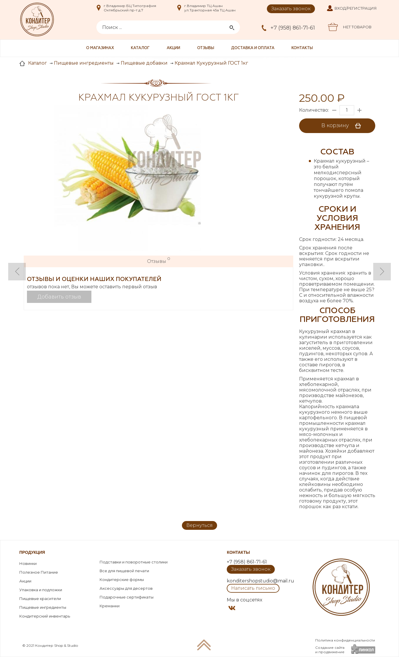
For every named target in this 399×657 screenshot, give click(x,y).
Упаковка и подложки (40, 589)
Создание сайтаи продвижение (330, 649)
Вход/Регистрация (356, 8)
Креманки (110, 605)
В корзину (343, 125)
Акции (173, 48)
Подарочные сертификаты (127, 597)
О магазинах (100, 48)
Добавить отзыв (59, 297)
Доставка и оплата (252, 48)
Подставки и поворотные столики (134, 562)
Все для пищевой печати (124, 570)
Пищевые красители (40, 598)
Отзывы (205, 48)
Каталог (140, 48)
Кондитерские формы (122, 579)
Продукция (32, 552)
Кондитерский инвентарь (44, 616)
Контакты (302, 48)
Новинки (28, 563)
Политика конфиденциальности (345, 640)
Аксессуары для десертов (126, 588)
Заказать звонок (291, 8)
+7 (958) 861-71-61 (292, 28)
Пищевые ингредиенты (42, 607)
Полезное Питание (38, 572)
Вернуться (199, 525)
